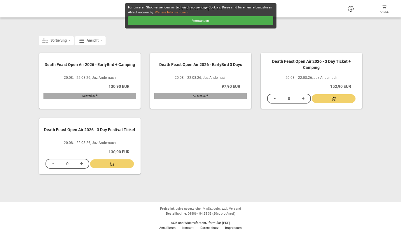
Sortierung (55, 41)
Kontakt (188, 228)
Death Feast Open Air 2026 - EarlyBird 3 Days (200, 64)
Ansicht (88, 41)
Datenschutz (209, 228)
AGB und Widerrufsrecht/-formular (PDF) (200, 223)
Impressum (233, 228)
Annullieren (167, 228)
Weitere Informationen (171, 12)
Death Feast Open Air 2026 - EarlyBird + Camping (90, 64)
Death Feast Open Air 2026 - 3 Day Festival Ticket (89, 129)
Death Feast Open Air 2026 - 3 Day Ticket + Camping (311, 64)
